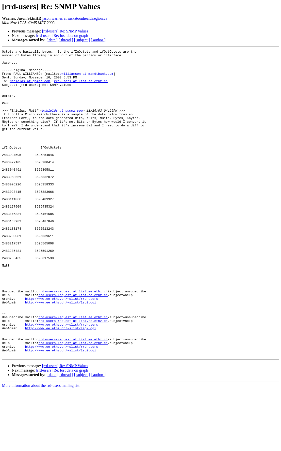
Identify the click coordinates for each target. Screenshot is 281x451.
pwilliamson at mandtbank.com (86, 78)
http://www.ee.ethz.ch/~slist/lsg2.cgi (60, 353)
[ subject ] (82, 40)
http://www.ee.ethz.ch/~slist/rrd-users (61, 348)
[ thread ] (66, 40)
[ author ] (98, 40)
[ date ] (52, 40)
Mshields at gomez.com (30, 87)
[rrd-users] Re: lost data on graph (62, 35)
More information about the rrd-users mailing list (41, 447)
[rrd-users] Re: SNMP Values (65, 31)
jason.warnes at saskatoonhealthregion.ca (74, 18)
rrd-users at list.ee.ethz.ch (81, 87)
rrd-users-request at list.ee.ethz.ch (73, 340)
